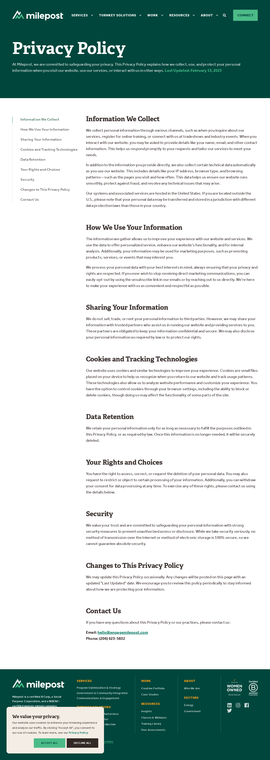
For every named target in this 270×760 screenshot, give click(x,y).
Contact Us (29, 199)
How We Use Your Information (44, 129)
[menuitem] (92, 15)
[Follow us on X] (229, 710)
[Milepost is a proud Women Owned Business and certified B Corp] (242, 687)
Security (27, 179)
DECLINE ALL (82, 743)
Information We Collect (39, 119)
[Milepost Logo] (38, 684)
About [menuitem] (207, 15)
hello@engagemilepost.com (123, 632)
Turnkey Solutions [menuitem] (117, 15)
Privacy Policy (78, 732)
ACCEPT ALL (49, 743)
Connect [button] (245, 15)
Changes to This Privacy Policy (45, 189)
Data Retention (32, 159)
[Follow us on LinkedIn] (231, 705)
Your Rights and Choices (40, 169)
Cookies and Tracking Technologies (49, 149)
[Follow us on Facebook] (248, 705)
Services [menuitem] (79, 15)
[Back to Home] (37, 15)
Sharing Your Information (41, 139)
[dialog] (55, 730)
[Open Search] (225, 15)
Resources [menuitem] (179, 15)
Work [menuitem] (152, 15)
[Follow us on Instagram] (240, 705)
